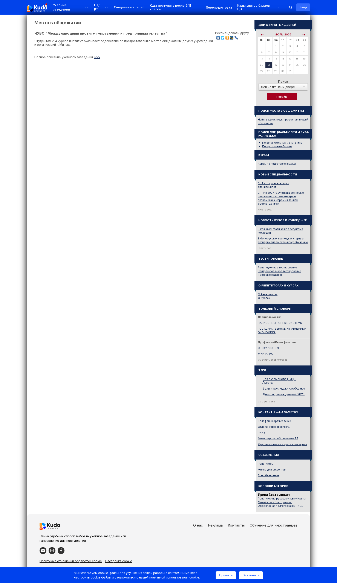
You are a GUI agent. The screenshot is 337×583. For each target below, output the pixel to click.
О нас (198, 525)
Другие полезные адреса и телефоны (282, 444)
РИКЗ (261, 432)
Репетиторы (266, 463)
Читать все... (265, 209)
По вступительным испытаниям (282, 142)
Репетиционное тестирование (277, 267)
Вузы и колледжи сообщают (284, 388)
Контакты (236, 525)
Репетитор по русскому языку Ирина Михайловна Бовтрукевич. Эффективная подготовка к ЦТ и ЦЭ (282, 502)
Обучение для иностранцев (273, 525)
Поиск (283, 81)
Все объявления (268, 475)
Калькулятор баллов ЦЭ (253, 7)
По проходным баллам (277, 146)
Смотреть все (266, 401)
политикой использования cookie (174, 577)
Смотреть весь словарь (273, 359)
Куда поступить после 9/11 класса (170, 7)
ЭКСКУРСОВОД (268, 348)
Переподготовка (219, 7)
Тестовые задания (270, 274)
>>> (97, 57)
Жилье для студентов (272, 469)
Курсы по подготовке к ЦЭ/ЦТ (277, 163)
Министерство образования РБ (278, 438)
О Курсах (264, 298)
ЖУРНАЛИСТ (266, 353)
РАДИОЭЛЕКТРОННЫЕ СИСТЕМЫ (280, 322)
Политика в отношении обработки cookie (71, 561)
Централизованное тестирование (279, 271)
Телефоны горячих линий (274, 421)
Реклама (215, 525)
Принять (226, 575)
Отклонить (250, 575)
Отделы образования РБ (274, 426)
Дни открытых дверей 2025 (284, 394)
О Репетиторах (267, 294)
